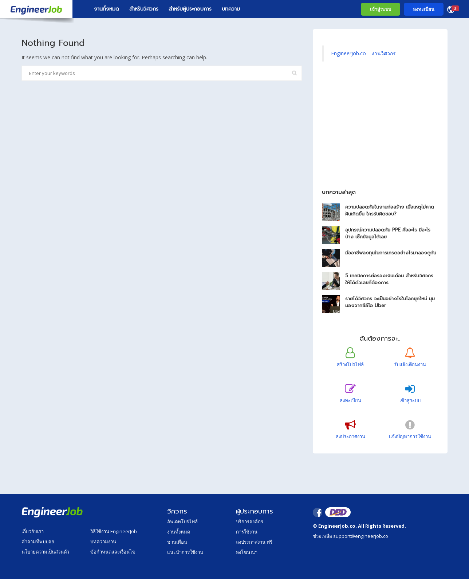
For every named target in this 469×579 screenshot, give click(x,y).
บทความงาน (103, 541)
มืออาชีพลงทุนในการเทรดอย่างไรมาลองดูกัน (390, 252)
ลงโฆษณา (246, 552)
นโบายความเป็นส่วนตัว (45, 551)
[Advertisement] (380, 128)
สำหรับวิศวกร (143, 9)
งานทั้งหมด (106, 9)
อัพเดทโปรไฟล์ (182, 521)
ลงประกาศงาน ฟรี (254, 542)
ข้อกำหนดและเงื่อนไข (112, 551)
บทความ (231, 9)
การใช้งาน (246, 531)
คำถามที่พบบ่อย (37, 541)
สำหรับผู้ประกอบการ (190, 9)
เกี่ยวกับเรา (32, 531)
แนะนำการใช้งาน (185, 552)
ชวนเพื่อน (177, 542)
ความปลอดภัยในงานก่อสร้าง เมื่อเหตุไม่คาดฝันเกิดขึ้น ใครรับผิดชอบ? (389, 210)
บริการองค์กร (249, 521)
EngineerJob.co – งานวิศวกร (363, 53)
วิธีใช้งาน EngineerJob (113, 531)
